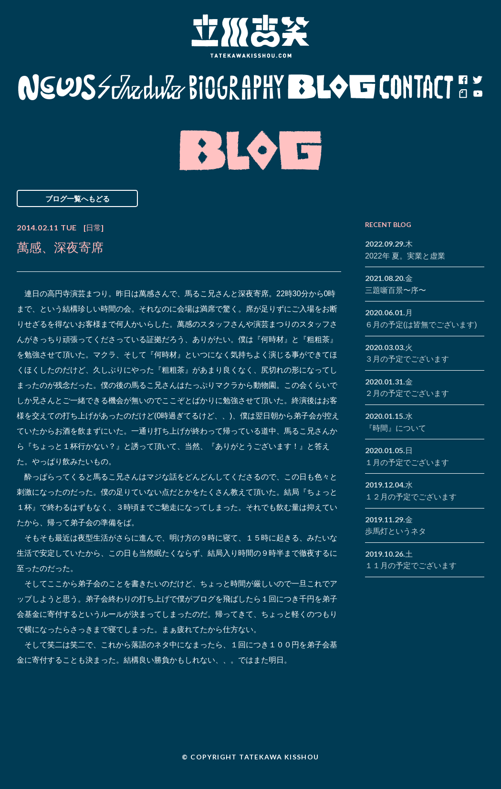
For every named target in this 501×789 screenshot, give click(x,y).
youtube (477, 94)
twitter (477, 80)
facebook (463, 80)
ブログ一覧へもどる (77, 198)
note (463, 94)
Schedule (142, 87)
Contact (416, 87)
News (56, 87)
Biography (237, 87)
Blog (331, 87)
